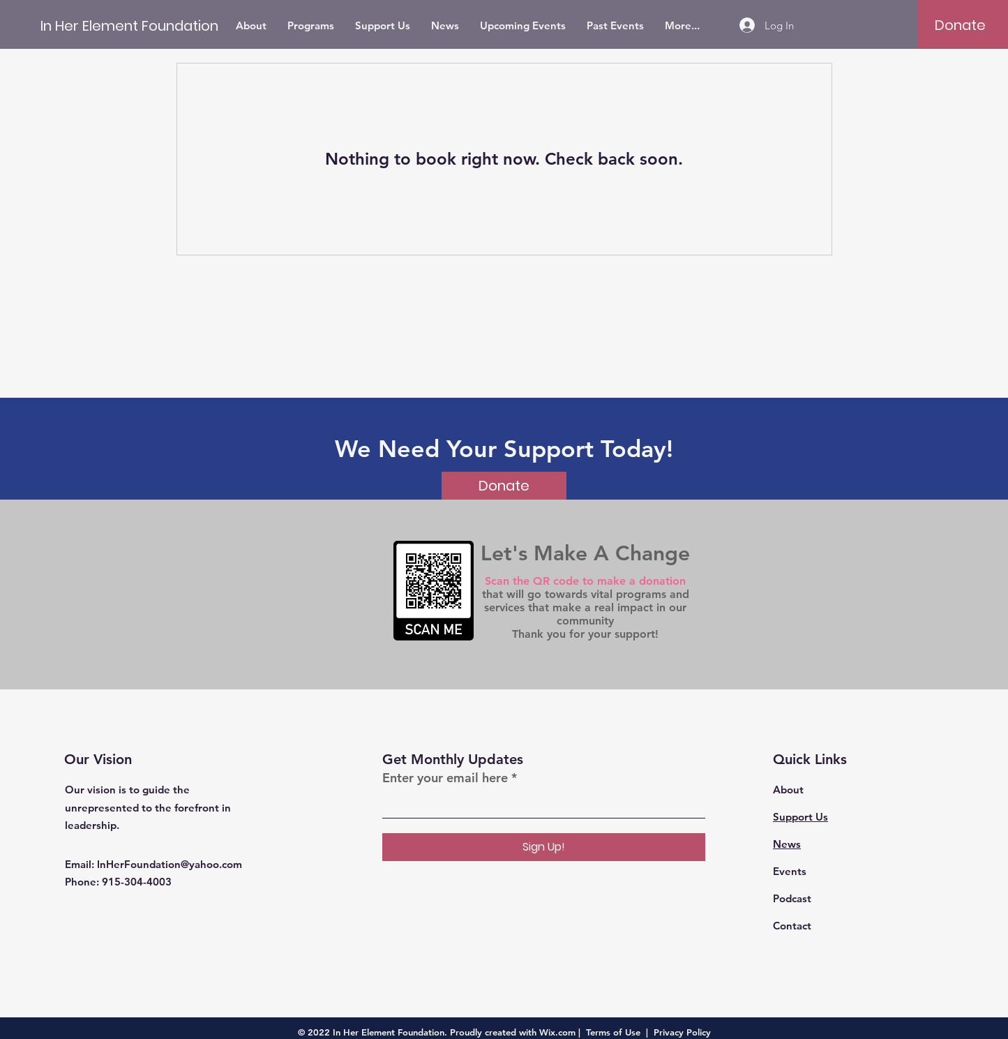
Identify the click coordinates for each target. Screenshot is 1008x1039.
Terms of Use (613, 1032)
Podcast (792, 898)
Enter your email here (445, 778)
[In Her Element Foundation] (129, 25)
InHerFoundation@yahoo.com (169, 864)
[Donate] (960, 25)
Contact (792, 925)
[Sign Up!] (543, 847)
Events (789, 871)
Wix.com (557, 1032)
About (788, 789)
